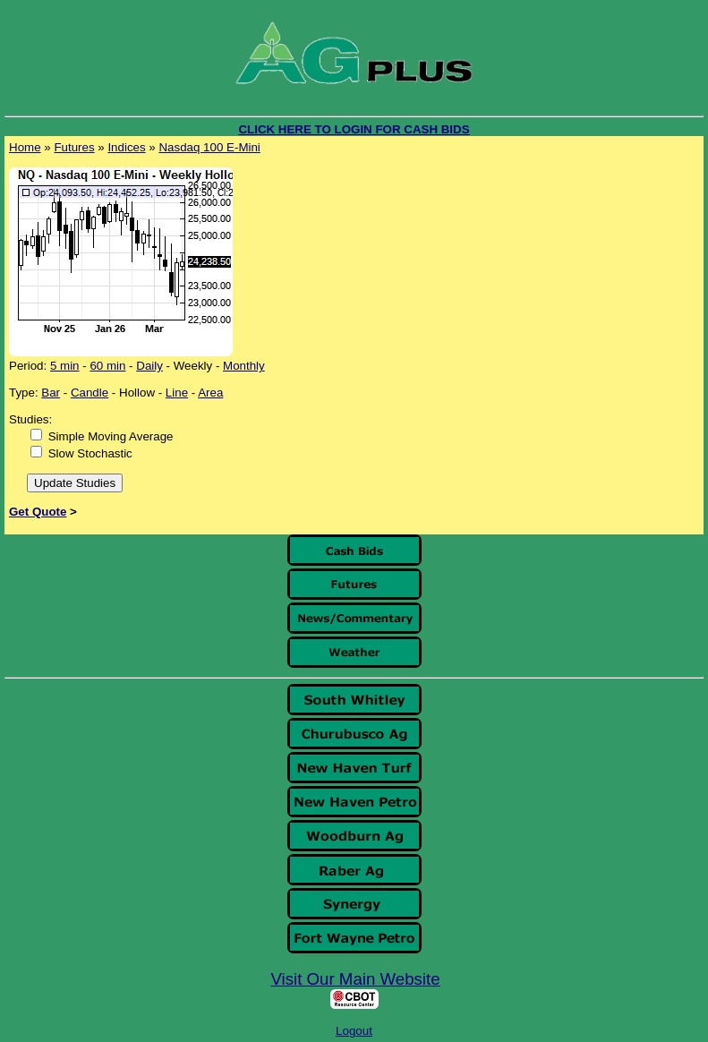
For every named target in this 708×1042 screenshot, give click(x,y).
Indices (126, 147)
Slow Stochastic (90, 453)
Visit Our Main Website (355, 978)
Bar (50, 392)
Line (177, 392)
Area (210, 392)
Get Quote (37, 511)
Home (25, 147)
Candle (89, 392)
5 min (65, 365)
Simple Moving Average (111, 436)
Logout (354, 1031)
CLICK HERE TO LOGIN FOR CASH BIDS (353, 129)
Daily (149, 365)
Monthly (244, 365)
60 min (107, 365)
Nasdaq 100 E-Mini (209, 147)
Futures (74, 147)
